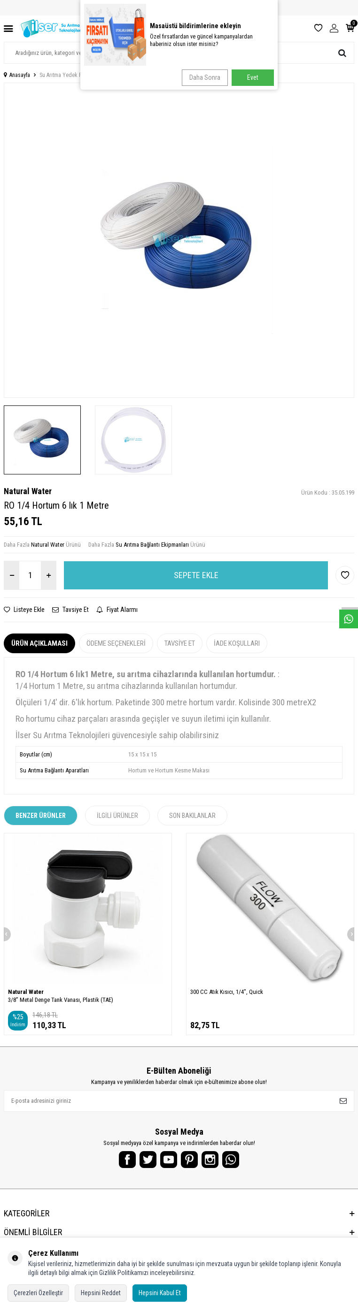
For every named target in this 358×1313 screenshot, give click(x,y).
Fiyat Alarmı (117, 609)
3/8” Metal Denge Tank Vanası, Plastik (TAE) (60, 999)
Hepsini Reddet (101, 1293)
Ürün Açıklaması (39, 643)
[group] (179, 240)
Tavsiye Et (70, 609)
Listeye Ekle (24, 609)
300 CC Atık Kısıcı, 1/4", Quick (226, 991)
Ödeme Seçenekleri (116, 643)
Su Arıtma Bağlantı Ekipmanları (152, 544)
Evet (252, 77)
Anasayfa (17, 75)
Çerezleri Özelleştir (38, 1293)
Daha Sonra (204, 77)
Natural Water (28, 491)
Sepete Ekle (196, 575)
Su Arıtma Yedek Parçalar (68, 75)
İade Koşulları (237, 643)
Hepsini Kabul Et (160, 1293)
